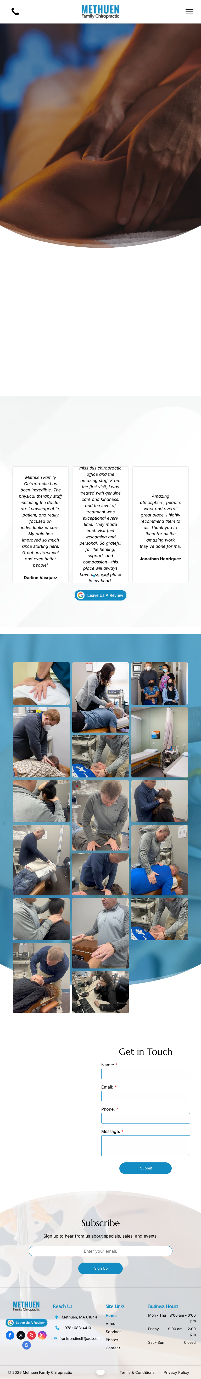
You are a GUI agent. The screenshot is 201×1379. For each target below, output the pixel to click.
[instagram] (42, 1336)
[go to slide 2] (98, 576)
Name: (107, 1064)
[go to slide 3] (103, 576)
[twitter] (20, 1336)
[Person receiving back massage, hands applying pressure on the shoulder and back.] (100, 756)
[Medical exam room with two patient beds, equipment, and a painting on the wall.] (159, 742)
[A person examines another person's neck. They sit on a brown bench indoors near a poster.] (41, 801)
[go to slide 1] (94, 576)
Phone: (108, 1109)
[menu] (189, 12)
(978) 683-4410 (77, 1327)
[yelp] (31, 1336)
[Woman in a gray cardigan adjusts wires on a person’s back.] (100, 697)
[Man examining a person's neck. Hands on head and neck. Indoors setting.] (41, 919)
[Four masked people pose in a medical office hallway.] (159, 683)
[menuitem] (127, 1316)
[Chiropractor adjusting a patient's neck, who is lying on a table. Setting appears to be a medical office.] (41, 860)
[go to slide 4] (107, 576)
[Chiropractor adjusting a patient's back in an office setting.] (100, 874)
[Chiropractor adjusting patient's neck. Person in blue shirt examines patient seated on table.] (159, 801)
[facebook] (10, 1336)
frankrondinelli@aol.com (79, 1338)
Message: (110, 1131)
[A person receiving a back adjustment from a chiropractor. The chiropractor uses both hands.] (100, 815)
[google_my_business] (26, 1346)
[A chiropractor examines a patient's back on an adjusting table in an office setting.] (159, 860)
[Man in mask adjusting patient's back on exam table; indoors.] (41, 742)
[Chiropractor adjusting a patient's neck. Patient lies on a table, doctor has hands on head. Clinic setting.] (159, 919)
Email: (107, 1087)
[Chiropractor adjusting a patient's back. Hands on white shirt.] (41, 683)
